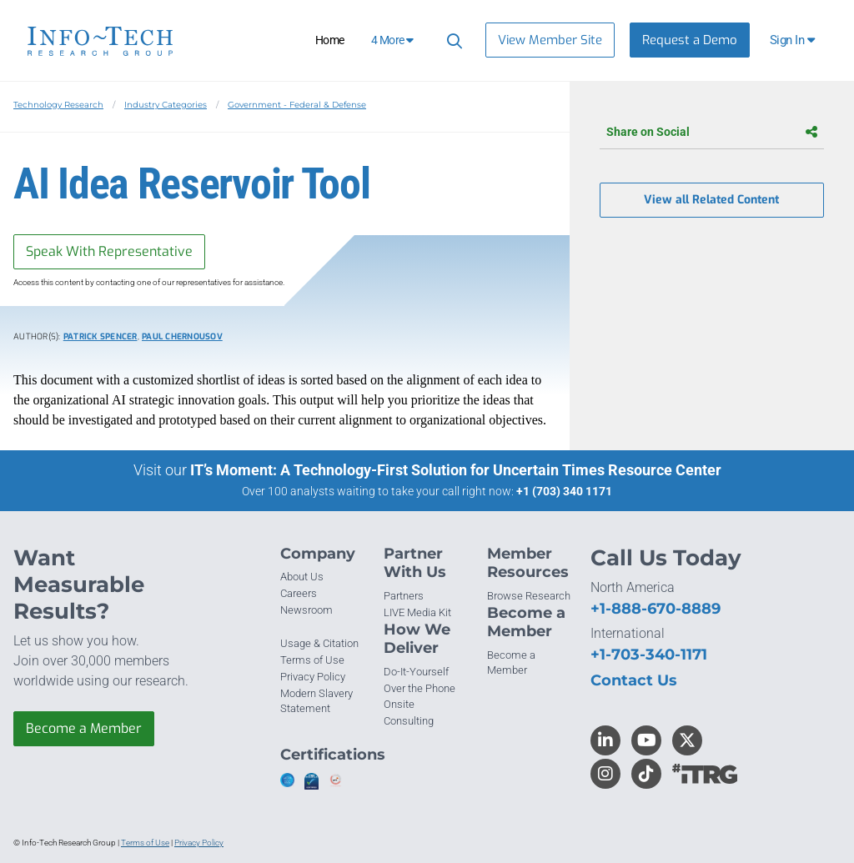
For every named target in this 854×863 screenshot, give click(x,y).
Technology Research (58, 104)
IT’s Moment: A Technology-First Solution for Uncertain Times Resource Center (455, 470)
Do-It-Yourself (416, 671)
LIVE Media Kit (417, 612)
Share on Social (711, 132)
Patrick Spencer (100, 336)
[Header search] (452, 40)
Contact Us (633, 680)
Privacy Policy (312, 676)
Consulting (409, 721)
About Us (302, 576)
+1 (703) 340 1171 (564, 491)
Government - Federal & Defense (297, 104)
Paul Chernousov (182, 336)
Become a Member (84, 728)
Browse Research (528, 596)
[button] (793, 40)
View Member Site (550, 40)
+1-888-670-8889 (655, 609)
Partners (404, 596)
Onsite (399, 704)
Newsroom (306, 610)
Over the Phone (419, 688)
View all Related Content (711, 200)
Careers (298, 593)
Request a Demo (689, 40)
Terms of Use (312, 660)
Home (329, 40)
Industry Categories (165, 104)
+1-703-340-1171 (648, 654)
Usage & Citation (319, 643)
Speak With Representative (109, 251)
